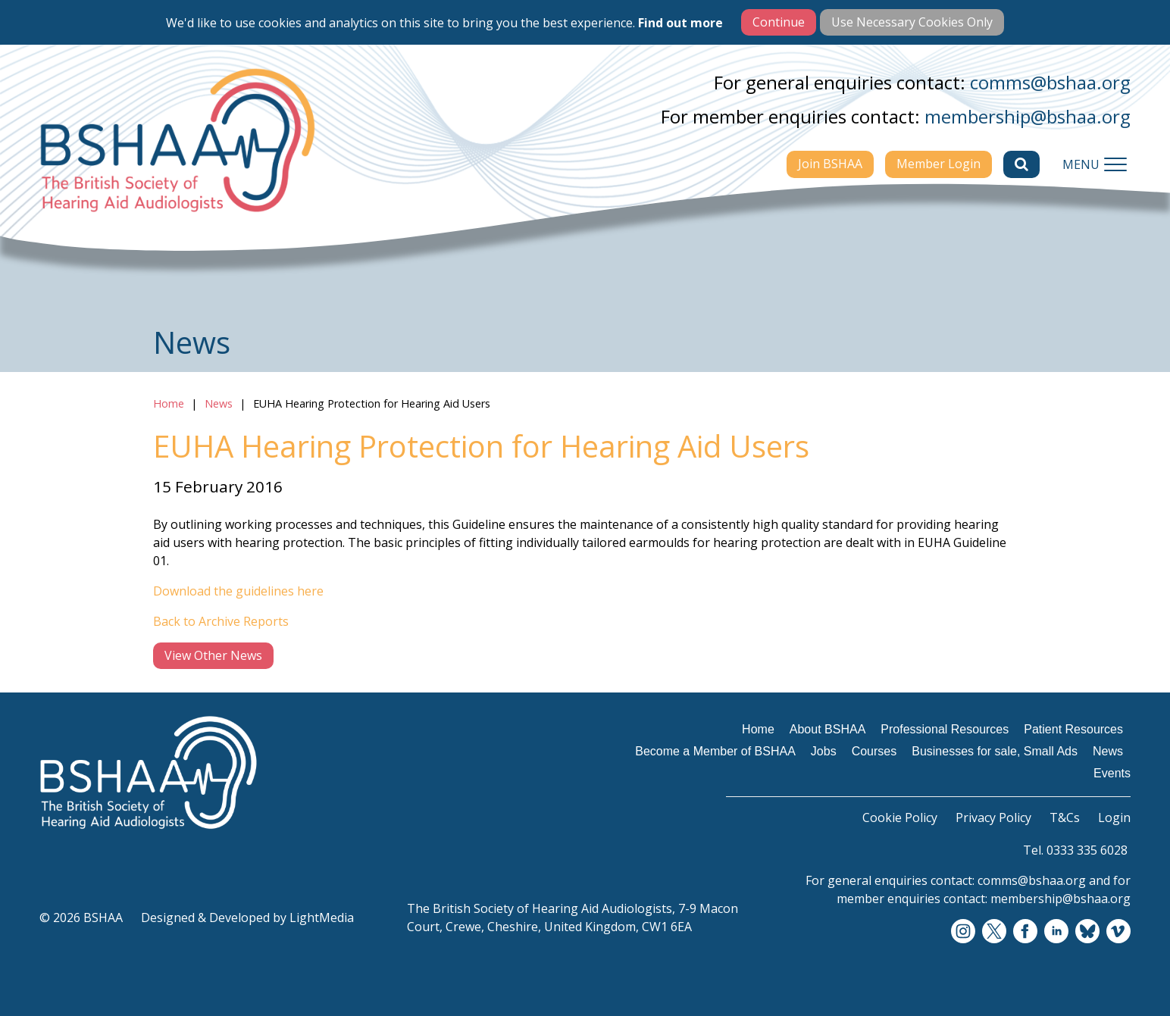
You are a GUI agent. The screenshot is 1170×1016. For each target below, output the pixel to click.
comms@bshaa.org (1050, 82)
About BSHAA (828, 729)
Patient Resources (1073, 729)
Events (1112, 773)
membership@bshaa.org (1027, 116)
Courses (874, 751)
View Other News (213, 655)
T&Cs (1065, 817)
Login (1114, 817)
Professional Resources (945, 729)
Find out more (680, 22)
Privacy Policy (993, 817)
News (219, 403)
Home (168, 403)
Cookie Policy (899, 817)
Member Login (938, 163)
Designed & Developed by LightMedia (247, 917)
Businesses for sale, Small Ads (995, 751)
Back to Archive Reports (221, 621)
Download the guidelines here (238, 591)
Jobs (824, 751)
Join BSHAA (830, 163)
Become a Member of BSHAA (715, 751)
